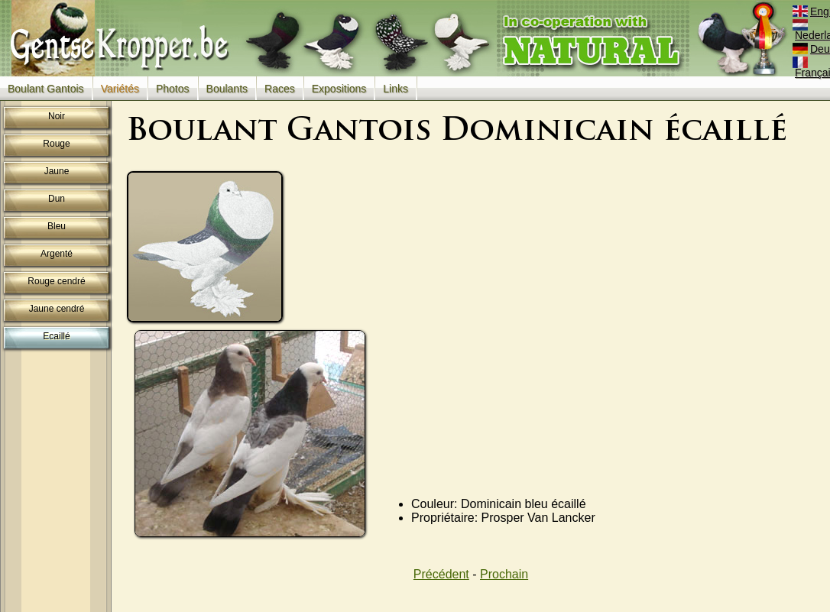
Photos (173, 89)
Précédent (441, 574)
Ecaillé (56, 336)
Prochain (504, 574)
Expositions (339, 89)
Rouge (56, 143)
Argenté (57, 253)
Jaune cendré (57, 308)
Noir (56, 116)
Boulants (227, 89)
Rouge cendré (56, 281)
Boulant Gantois (46, 89)
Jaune (57, 171)
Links (395, 89)
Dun (56, 198)
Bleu (56, 226)
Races (279, 89)
